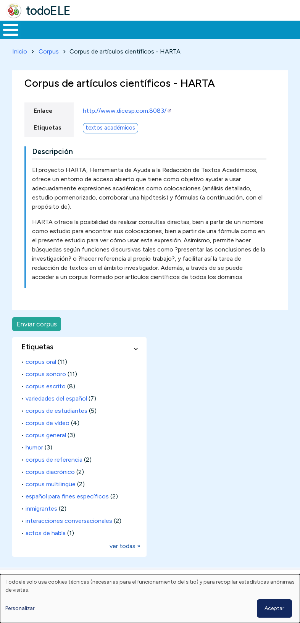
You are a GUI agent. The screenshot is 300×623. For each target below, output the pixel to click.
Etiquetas (47, 141)
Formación (86, 37)
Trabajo (131, 37)
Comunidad (257, 37)
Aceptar (274, 608)
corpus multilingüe (51, 498)
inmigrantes (41, 522)
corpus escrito (46, 400)
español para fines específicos (67, 510)
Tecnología (207, 37)
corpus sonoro (46, 388)
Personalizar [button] (20, 608)
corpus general (46, 449)
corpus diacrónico (50, 486)
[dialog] (150, 598)
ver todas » (125, 560)
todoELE (48, 10)
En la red (166, 37)
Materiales (36, 37)
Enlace (43, 124)
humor (34, 461)
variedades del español (56, 412)
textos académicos (110, 141)
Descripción (52, 165)
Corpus (49, 65)
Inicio (6, 37)
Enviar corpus (36, 338)
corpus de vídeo (47, 437)
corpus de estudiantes (56, 424)
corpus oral (41, 376)
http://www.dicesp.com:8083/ (127, 124)
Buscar (292, 29)
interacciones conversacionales (69, 535)
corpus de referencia (54, 473)
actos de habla (46, 547)
